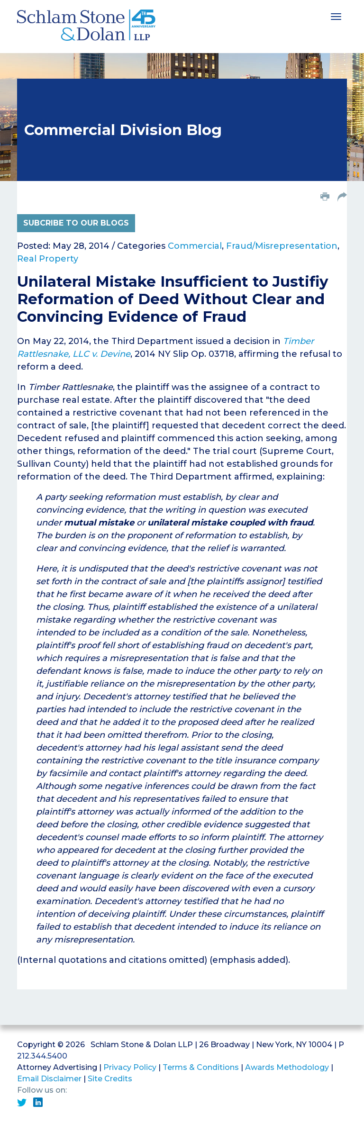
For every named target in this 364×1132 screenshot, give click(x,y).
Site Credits (110, 1078)
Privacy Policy (129, 1067)
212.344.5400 (42, 1055)
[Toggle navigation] (336, 15)
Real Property (47, 259)
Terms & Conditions (201, 1067)
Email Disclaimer (49, 1078)
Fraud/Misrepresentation (281, 246)
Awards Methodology (287, 1067)
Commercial (195, 246)
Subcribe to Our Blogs (76, 222)
